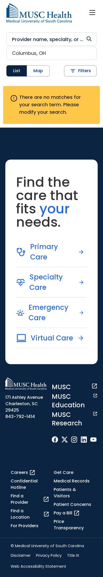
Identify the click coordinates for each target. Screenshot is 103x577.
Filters (80, 71)
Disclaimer (21, 555)
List (16, 71)
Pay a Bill (67, 513)
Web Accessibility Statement (38, 566)
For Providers (24, 526)
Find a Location (30, 514)
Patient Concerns (72, 504)
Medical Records (72, 481)
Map (38, 71)
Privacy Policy (49, 555)
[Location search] (51, 53)
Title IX (73, 555)
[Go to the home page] (39, 13)
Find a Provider (30, 499)
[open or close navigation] (92, 12)
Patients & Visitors (65, 492)
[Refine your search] (51, 39)
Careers (23, 472)
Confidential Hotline (24, 484)
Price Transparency (69, 524)
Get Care (63, 472)
